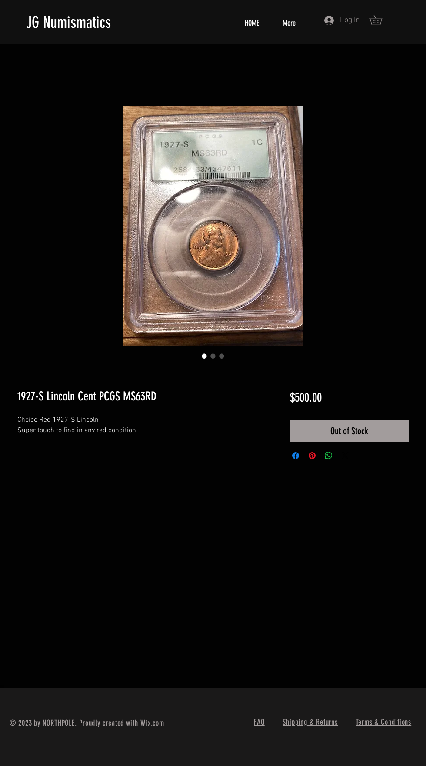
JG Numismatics (68, 22)
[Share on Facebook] (295, 455)
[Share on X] (345, 455)
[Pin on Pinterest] (312, 455)
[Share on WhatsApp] (328, 455)
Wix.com (152, 723)
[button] (380, 20)
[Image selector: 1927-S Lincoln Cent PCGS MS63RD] (204, 356)
